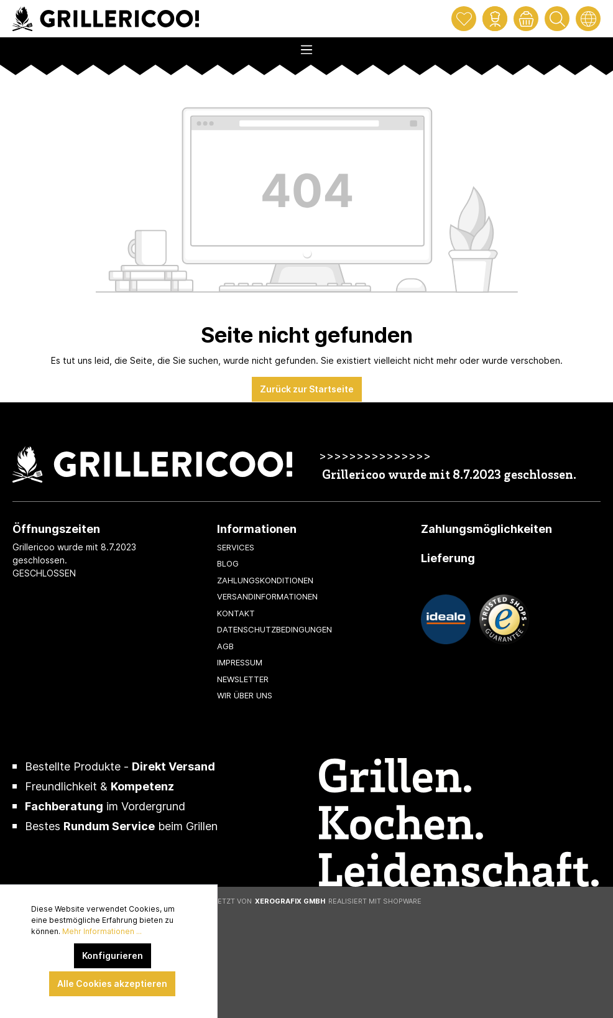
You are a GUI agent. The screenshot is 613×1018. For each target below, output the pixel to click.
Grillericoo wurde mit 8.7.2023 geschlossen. (449, 476)
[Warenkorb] (526, 18)
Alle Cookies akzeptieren (112, 983)
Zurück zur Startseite (307, 389)
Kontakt (236, 613)
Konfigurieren (112, 955)
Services (235, 547)
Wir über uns (244, 695)
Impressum (239, 662)
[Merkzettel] (463, 18)
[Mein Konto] (494, 18)
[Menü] (306, 46)
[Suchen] (557, 18)
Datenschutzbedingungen (274, 629)
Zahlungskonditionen (265, 580)
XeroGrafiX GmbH (290, 901)
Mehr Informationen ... (102, 931)
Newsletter (243, 679)
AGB (225, 646)
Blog (228, 563)
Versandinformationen (267, 596)
